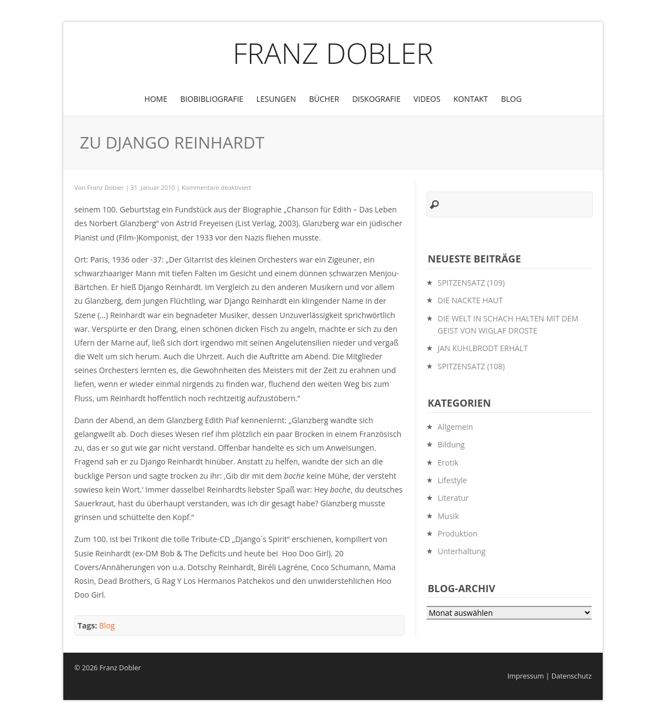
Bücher (324, 99)
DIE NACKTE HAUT (470, 300)
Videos (426, 99)
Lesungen (276, 99)
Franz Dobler (333, 52)
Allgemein (455, 427)
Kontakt (471, 99)
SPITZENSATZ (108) (471, 366)
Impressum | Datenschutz (549, 676)
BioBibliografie (212, 99)
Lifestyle (452, 480)
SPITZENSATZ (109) (471, 282)
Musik (448, 516)
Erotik (448, 462)
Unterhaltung (461, 551)
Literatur (453, 498)
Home (155, 99)
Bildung (451, 444)
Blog (511, 99)
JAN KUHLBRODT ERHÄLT (483, 348)
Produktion (458, 533)
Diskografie (376, 99)
